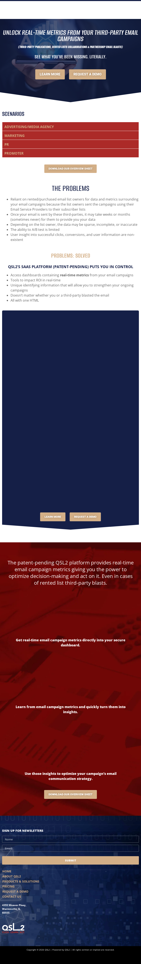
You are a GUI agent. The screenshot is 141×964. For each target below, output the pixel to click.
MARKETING (14, 135)
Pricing (8, 886)
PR (6, 144)
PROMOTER (14, 153)
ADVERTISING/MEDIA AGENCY (29, 126)
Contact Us (11, 896)
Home (6, 871)
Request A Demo (15, 891)
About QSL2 (11, 876)
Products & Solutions (20, 881)
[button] (70, 126)
